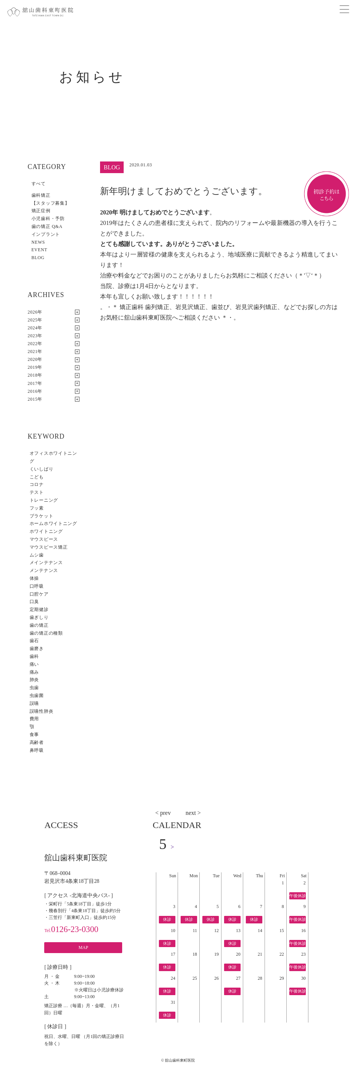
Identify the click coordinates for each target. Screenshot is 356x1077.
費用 (34, 718)
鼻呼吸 (37, 750)
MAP (83, 947)
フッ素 (37, 508)
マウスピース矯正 (49, 547)
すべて (38, 183)
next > (193, 813)
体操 (34, 578)
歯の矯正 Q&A (47, 226)
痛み (34, 672)
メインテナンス (46, 562)
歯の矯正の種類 (46, 633)
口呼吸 (37, 586)
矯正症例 (41, 210)
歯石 (34, 640)
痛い (34, 664)
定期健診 (39, 609)
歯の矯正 (39, 625)
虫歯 (34, 687)
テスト (37, 492)
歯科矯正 (41, 195)
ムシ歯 (37, 555)
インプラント (45, 234)
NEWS (38, 242)
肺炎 (34, 679)
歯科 (34, 656)
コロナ (37, 484)
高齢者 (37, 742)
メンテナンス (44, 570)
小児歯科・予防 (48, 218)
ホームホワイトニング (53, 523)
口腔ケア (39, 594)
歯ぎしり (39, 617)
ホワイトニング (46, 531)
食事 (34, 734)
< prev (163, 813)
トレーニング (44, 500)
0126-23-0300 (71, 929)
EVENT (39, 249)
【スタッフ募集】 (50, 203)
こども (37, 477)
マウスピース (44, 539)
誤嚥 (34, 703)
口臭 (34, 601)
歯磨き (37, 648)
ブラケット (42, 516)
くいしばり (42, 469)
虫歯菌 (37, 695)
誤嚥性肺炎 (42, 711)
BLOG (38, 257)
